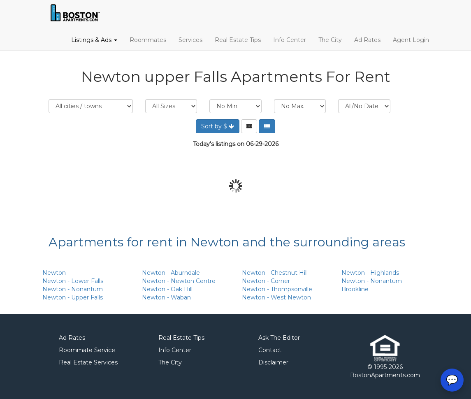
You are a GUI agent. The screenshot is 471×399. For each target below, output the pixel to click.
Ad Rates (367, 40)
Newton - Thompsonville (277, 289)
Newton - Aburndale (171, 272)
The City (330, 40)
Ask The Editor (279, 337)
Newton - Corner (266, 281)
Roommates (148, 40)
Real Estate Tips (238, 40)
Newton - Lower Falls (72, 281)
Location (91, 106)
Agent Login (411, 40)
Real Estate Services (88, 362)
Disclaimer (273, 362)
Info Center (289, 40)
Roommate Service (87, 350)
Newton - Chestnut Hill (275, 272)
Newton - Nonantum (72, 289)
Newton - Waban (166, 297)
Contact (269, 350)
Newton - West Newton (276, 297)
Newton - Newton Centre (179, 281)
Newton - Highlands (370, 272)
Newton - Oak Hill (167, 289)
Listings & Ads (94, 40)
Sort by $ (217, 126)
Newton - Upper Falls (72, 297)
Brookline (355, 289)
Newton (54, 272)
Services (190, 40)
